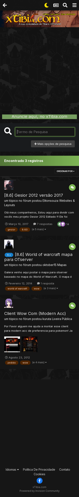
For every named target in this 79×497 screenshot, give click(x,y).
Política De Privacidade (39, 469)
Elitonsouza (50, 200)
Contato (64, 469)
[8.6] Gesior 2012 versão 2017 (33, 195)
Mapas (62, 265)
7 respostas (42, 224)
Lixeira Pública (62, 319)
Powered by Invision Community (40, 490)
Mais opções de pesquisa (52, 143)
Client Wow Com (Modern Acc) (35, 313)
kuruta (47, 319)
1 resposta (45, 283)
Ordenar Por (65, 171)
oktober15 (49, 265)
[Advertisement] (39, 68)
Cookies (39, 474)
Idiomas (12, 469)
